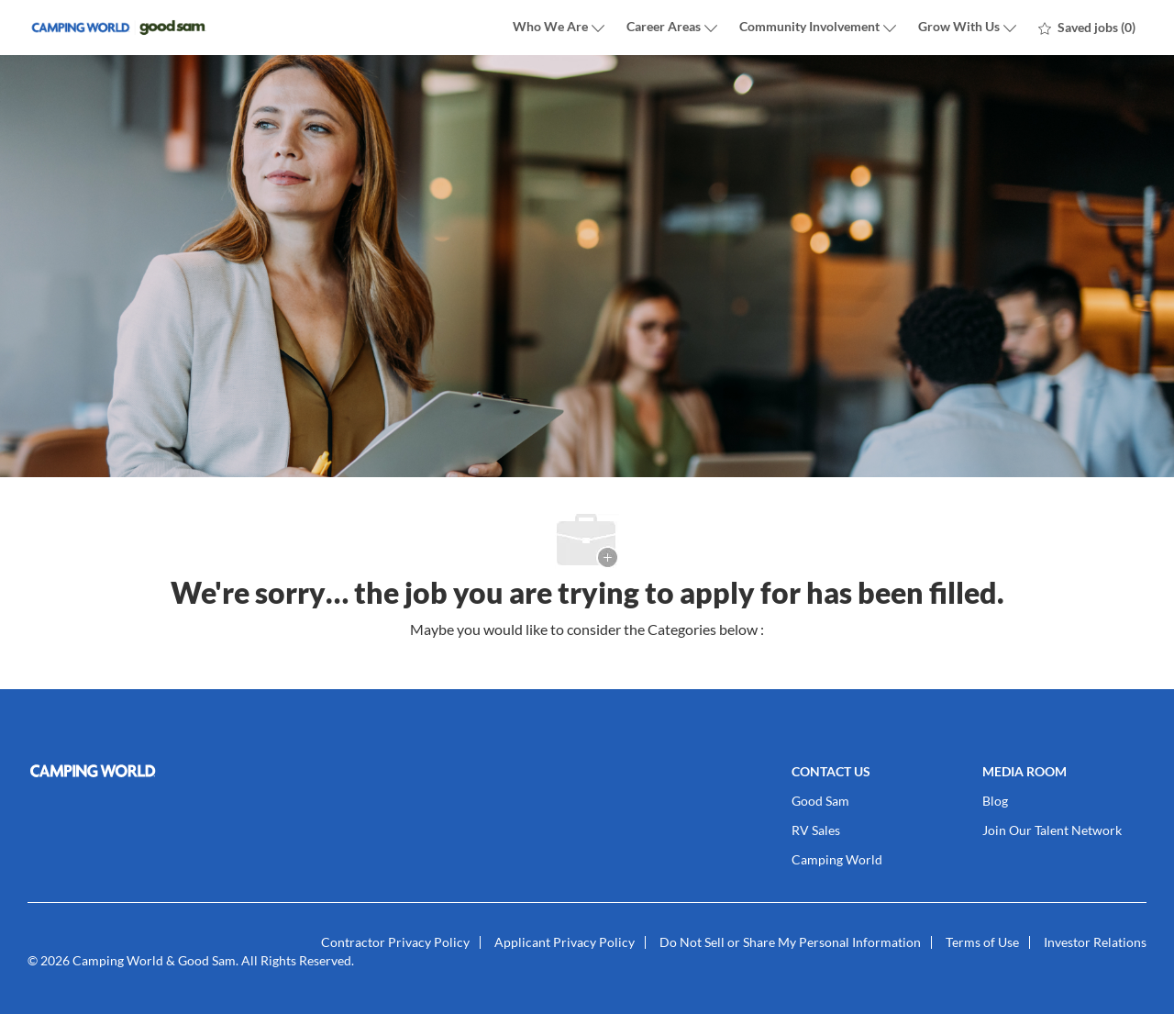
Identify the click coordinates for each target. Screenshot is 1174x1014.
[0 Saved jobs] (1086, 27)
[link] (207, 771)
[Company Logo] (119, 28)
